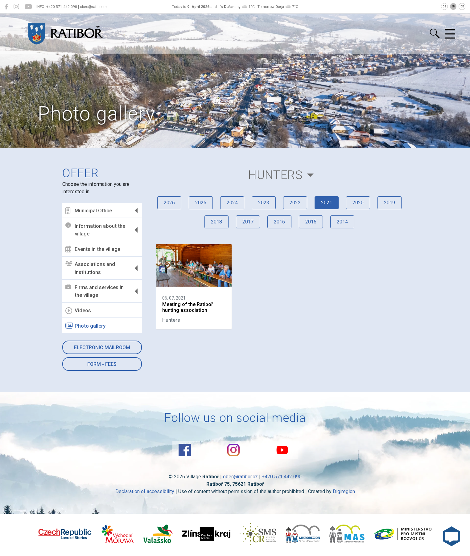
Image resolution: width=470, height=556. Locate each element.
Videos (78, 310)
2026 (169, 203)
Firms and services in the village (94, 291)
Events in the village (92, 249)
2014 (342, 222)
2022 (295, 203)
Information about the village (95, 230)
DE (462, 6)
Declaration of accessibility (144, 491)
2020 (358, 203)
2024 (232, 203)
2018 (216, 222)
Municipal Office (88, 210)
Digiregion (344, 491)
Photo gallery (85, 325)
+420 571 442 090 (282, 477)
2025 (200, 203)
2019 (389, 203)
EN (453, 6)
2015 (310, 222)
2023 (263, 203)
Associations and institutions (90, 268)
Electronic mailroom (102, 347)
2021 (326, 203)
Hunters (275, 175)
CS (444, 6)
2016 (279, 222)
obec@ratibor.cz (240, 477)
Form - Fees (102, 364)
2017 (248, 222)
